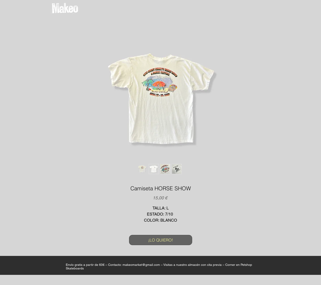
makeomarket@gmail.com (141, 265)
